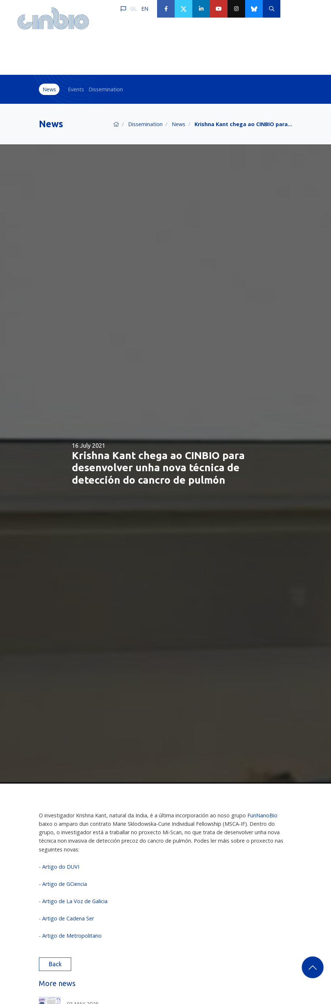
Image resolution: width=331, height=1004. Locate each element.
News (49, 89)
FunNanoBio (262, 815)
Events (76, 89)
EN (144, 8)
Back (55, 964)
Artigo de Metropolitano (72, 935)
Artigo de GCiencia (64, 883)
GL (133, 8)
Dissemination (105, 89)
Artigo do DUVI (60, 866)
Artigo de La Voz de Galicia (75, 901)
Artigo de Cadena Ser (68, 918)
